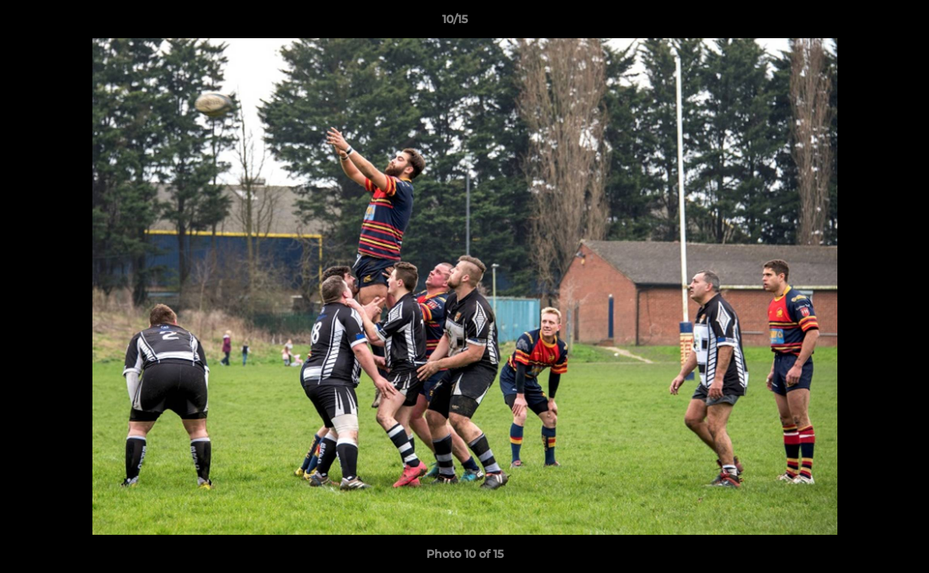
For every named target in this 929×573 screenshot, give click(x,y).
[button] (862, 23)
